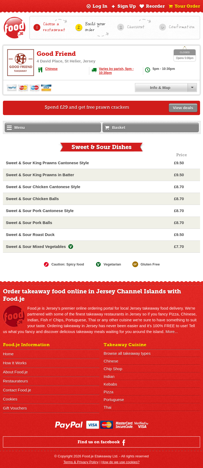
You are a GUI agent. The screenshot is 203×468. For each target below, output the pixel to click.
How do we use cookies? (121, 462)
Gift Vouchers (15, 408)
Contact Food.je (17, 390)
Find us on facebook (102, 442)
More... (172, 331)
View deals (183, 108)
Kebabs (110, 384)
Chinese (51, 69)
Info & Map (160, 87)
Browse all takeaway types (127, 353)
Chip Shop (113, 368)
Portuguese (114, 399)
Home (8, 354)
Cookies (10, 399)
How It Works (15, 363)
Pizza (108, 392)
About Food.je (15, 372)
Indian (109, 376)
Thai (107, 407)
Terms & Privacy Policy (81, 462)
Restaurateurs (15, 381)
